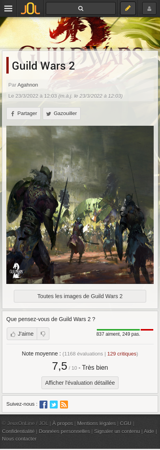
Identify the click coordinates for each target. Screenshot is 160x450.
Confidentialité (18, 431)
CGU (126, 423)
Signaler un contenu (117, 431)
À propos (63, 423)
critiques (121, 354)
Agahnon (27, 85)
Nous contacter (19, 439)
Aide (149, 431)
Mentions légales (96, 423)
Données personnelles (64, 431)
